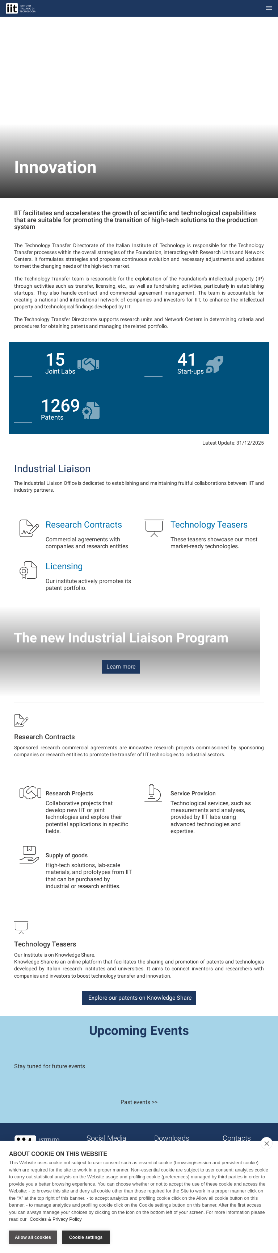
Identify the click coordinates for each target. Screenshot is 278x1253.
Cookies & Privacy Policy (56, 1220)
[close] (267, 1144)
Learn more (120, 666)
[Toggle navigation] (269, 8)
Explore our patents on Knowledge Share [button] (139, 997)
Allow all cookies (33, 1237)
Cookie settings (85, 1237)
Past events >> (139, 1102)
